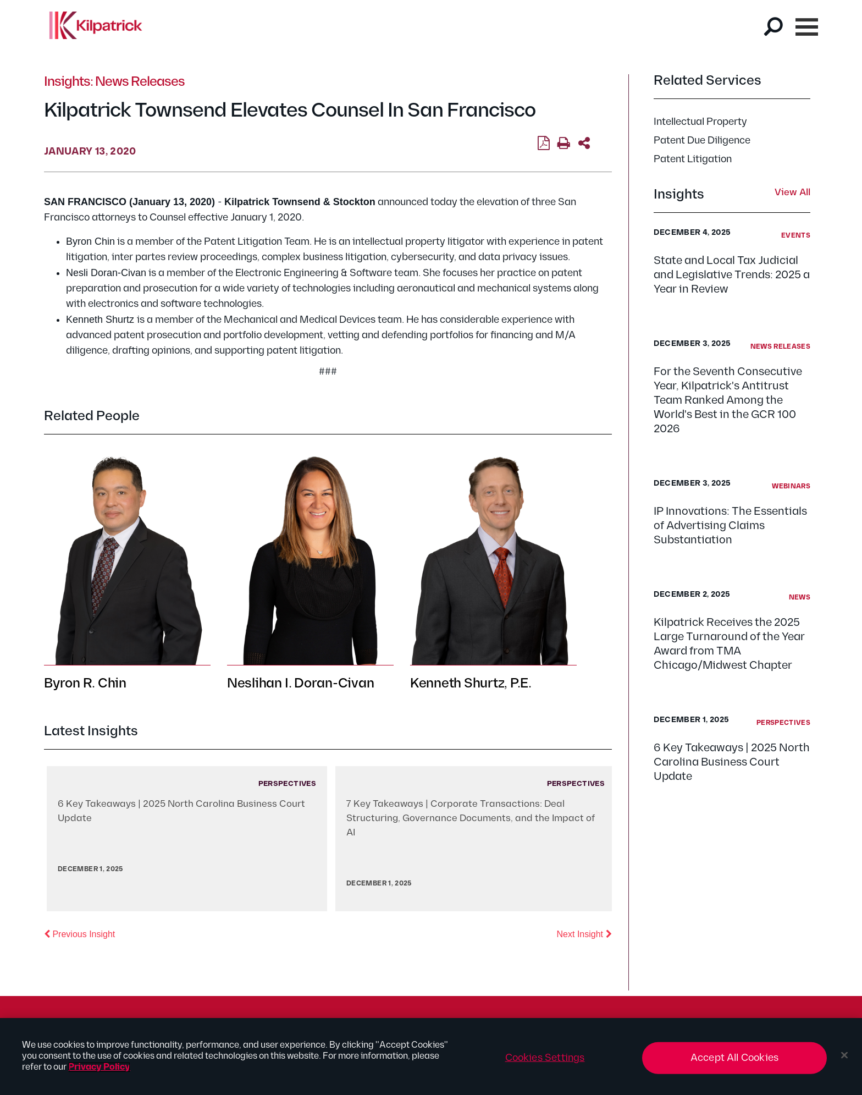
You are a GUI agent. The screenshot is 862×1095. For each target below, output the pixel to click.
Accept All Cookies (734, 1058)
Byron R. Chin (85, 683)
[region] (431, 1056)
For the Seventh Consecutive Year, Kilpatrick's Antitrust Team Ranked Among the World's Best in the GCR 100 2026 (728, 400)
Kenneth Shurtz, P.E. (471, 683)
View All (792, 193)
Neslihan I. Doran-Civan (300, 683)
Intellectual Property (700, 122)
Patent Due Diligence (702, 140)
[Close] (844, 1055)
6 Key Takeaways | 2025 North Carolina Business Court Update (732, 762)
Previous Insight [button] (79, 933)
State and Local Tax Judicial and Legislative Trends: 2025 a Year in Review (732, 275)
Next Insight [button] (584, 933)
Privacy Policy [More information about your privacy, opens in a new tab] (99, 1067)
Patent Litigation (693, 159)
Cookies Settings (545, 1058)
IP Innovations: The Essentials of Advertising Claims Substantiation (730, 526)
